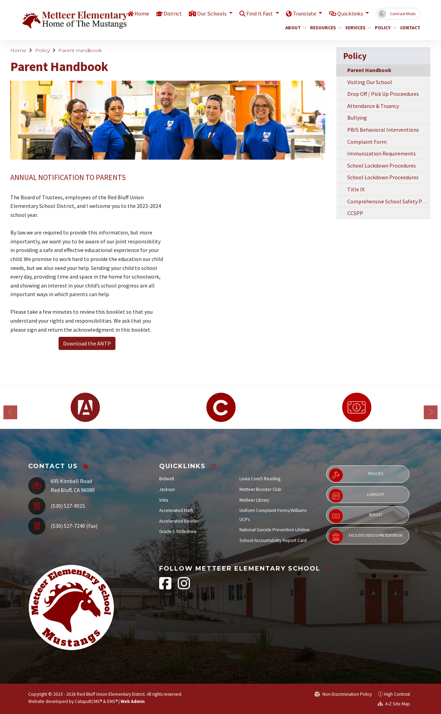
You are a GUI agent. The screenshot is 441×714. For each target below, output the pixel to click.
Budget (355, 516)
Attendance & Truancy (373, 105)
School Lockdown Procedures (381, 165)
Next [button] (431, 412)
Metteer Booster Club (260, 489)
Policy (384, 27)
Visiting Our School (369, 82)
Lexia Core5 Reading (259, 479)
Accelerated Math (176, 510)
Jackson (167, 489)
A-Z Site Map (394, 704)
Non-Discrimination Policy (343, 694)
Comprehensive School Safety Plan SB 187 (388, 201)
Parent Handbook (80, 50)
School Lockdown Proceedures (383, 177)
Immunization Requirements (381, 153)
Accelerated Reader (179, 521)
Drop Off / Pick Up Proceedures (383, 93)
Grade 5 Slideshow (178, 531)
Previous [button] (10, 412)
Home (139, 13)
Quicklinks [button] (350, 13)
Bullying (357, 117)
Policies (356, 475)
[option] (85, 407)
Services (356, 27)
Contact (409, 27)
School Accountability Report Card (273, 540)
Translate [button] (304, 13)
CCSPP (355, 213)
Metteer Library (254, 500)
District (171, 13)
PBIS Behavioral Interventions (383, 129)
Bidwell (166, 479)
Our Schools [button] (210, 13)
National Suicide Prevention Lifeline (274, 530)
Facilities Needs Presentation (365, 537)
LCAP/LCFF (356, 496)
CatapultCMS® (88, 701)
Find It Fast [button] (259, 13)
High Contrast (397, 694)
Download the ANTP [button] (87, 343)
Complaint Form (367, 141)
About (294, 27)
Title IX (356, 189)
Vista (163, 500)
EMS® (112, 701)
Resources (324, 27)
